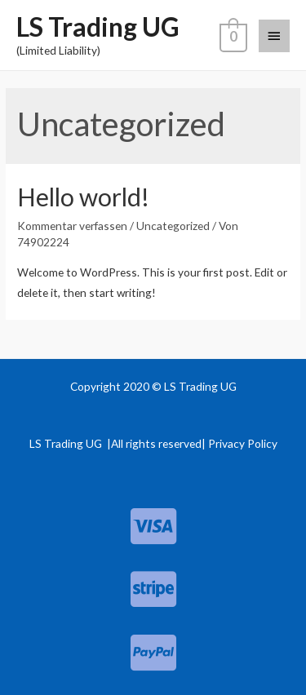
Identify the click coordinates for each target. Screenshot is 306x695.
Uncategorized (173, 225)
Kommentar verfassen (72, 225)
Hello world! (83, 196)
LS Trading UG (98, 26)
